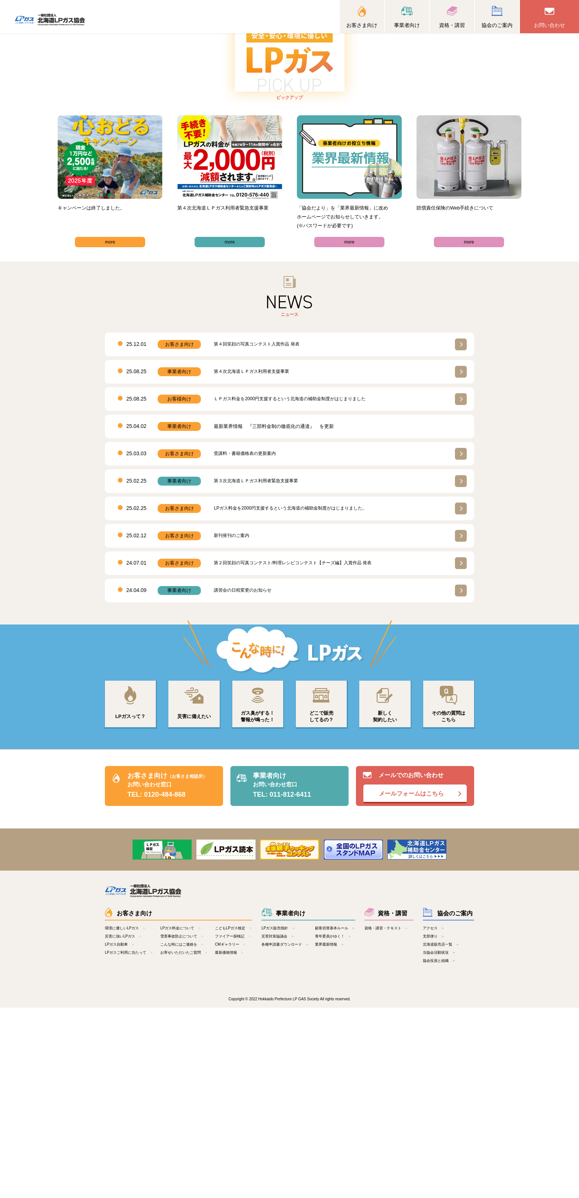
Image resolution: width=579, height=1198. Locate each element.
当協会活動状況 (436, 1143)
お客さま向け (361, 25)
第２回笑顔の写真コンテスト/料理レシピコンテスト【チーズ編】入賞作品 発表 (299, 748)
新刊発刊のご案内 (233, 721)
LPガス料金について (177, 1118)
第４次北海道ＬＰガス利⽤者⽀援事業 (254, 556)
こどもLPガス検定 (230, 1118)
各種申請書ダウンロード (281, 1135)
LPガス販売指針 (274, 1118)
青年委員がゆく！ (330, 1126)
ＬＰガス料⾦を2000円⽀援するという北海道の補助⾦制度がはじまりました (296, 584)
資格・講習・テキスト (382, 1118)
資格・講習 (452, 25)
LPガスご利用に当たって (125, 1143)
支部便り (430, 1126)
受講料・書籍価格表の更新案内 (247, 638)
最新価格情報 (226, 1143)
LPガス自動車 (116, 1135)
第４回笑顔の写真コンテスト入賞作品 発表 (260, 529)
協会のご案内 (497, 25)
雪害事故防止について (178, 1126)
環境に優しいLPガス (122, 1118)
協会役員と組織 (436, 1151)
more (110, 427)
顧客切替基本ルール (331, 1118)
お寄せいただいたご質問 (180, 1143)
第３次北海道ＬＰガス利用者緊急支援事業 (259, 666)
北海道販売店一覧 (437, 1135)
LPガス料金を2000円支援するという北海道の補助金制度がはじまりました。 (296, 693)
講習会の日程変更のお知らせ (245, 775)
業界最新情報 (326, 1135)
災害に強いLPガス (120, 1126)
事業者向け (407, 25)
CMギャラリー (227, 1135)
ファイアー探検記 (229, 1126)
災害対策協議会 (274, 1126)
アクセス (430, 1118)
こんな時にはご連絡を (178, 1135)
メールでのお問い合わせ (415, 974)
